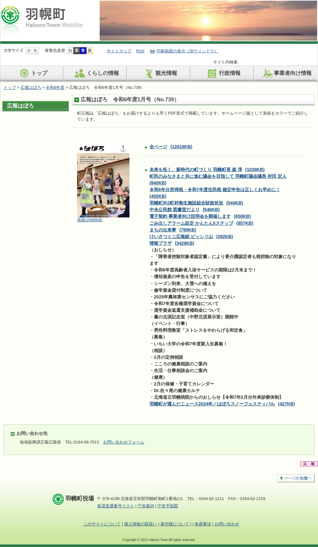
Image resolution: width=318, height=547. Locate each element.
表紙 (90, 219)
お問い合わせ (227, 524)
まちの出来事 (172, 229)
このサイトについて (102, 524)
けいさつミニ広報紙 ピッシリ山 (191, 236)
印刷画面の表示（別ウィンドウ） (187, 51)
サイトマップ (119, 51)
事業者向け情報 (286, 73)
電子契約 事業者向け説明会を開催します (200, 216)
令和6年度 (55, 87)
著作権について (174, 524)
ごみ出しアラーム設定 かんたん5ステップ (201, 223)
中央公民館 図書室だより (184, 209)
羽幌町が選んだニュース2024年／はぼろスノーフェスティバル (222, 403)
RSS (140, 51)
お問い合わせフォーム (123, 442)
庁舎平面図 (167, 506)
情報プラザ (171, 243)
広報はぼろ (31, 87)
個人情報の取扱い (140, 524)
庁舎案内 (146, 506)
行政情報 (223, 73)
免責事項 (203, 524)
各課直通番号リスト (115, 506)
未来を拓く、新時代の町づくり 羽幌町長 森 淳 (207, 169)
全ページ (170, 146)
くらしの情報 (95, 73)
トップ (32, 73)
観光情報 (159, 73)
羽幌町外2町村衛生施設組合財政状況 (196, 202)
